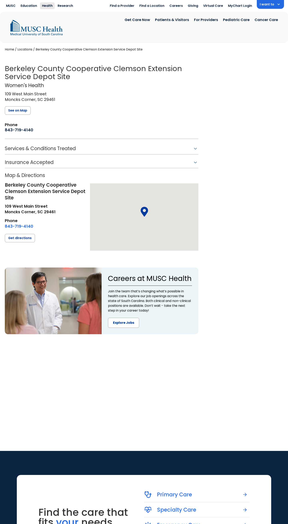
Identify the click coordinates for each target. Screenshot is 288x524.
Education (29, 5)
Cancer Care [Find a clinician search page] (266, 19)
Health (47, 5)
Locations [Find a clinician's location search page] (24, 49)
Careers (176, 5)
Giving (193, 5)
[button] (101, 149)
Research (65, 5)
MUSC (11, 5)
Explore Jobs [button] (123, 322)
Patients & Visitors (172, 19)
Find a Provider (122, 5)
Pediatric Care (236, 19)
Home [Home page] (9, 49)
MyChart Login (240, 5)
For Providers (206, 19)
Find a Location (151, 5)
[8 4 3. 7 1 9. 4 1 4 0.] (19, 130)
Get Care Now (137, 19)
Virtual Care (213, 5)
